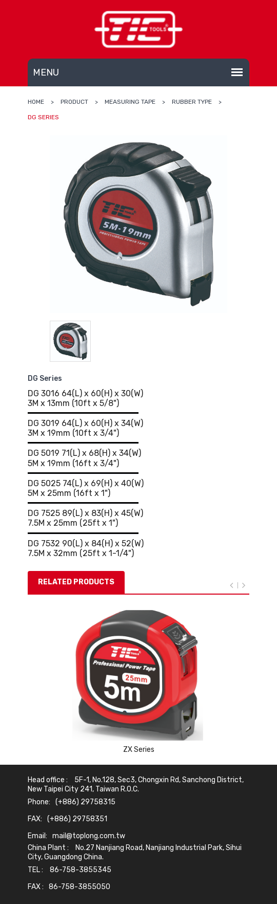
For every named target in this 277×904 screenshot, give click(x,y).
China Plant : (48, 848)
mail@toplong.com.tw (88, 836)
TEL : (35, 870)
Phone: (39, 802)
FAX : (36, 887)
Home (36, 101)
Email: (37, 836)
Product (74, 101)
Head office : (48, 780)
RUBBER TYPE (192, 101)
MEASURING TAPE (130, 101)
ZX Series (138, 749)
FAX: (35, 819)
